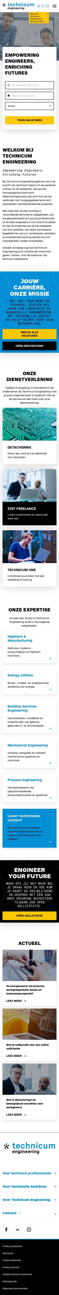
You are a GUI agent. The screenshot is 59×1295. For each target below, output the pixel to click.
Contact (10, 1213)
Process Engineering (25, 780)
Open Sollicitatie (29, 915)
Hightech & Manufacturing (20, 638)
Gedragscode (10, 1281)
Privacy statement (12, 1246)
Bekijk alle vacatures (29, 334)
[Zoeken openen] (42, 6)
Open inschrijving (29, 345)
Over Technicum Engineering (26, 1200)
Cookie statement (12, 1260)
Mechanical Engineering (28, 745)
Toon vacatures (29, 120)
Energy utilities (20, 675)
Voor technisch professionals (27, 1173)
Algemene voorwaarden (15, 1288)
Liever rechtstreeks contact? (24, 818)
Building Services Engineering (22, 708)
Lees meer (16, 1001)
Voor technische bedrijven (25, 1186)
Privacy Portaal (11, 1267)
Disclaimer (8, 1253)
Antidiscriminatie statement (17, 1274)
